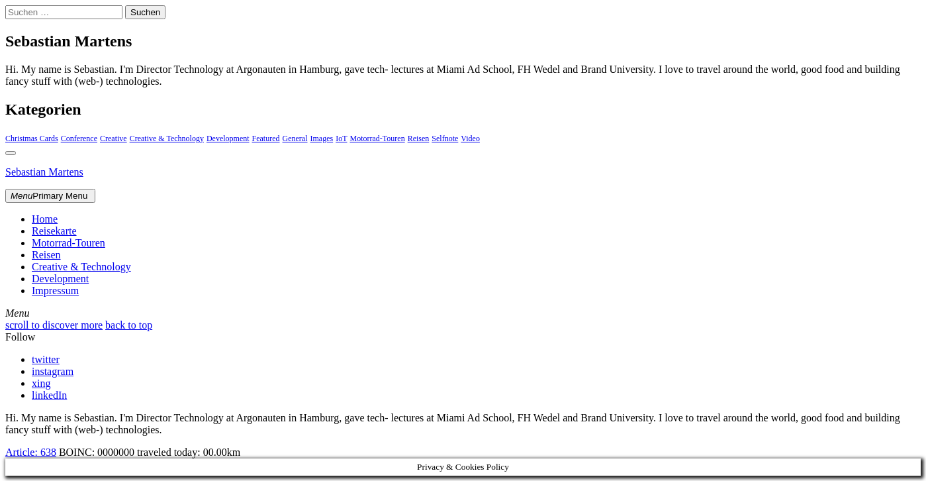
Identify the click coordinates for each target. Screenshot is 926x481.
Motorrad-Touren (377, 138)
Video (470, 138)
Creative (113, 138)
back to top (128, 325)
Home (45, 219)
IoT (341, 138)
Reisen (419, 138)
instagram (52, 371)
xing (41, 383)
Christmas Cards (31, 138)
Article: (30, 452)
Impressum (55, 290)
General (295, 138)
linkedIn (49, 395)
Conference (79, 138)
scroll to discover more (54, 325)
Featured (266, 138)
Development (228, 138)
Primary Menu (50, 196)
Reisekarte (54, 231)
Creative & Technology (167, 138)
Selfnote (445, 138)
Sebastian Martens (44, 172)
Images (322, 138)
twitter (46, 359)
